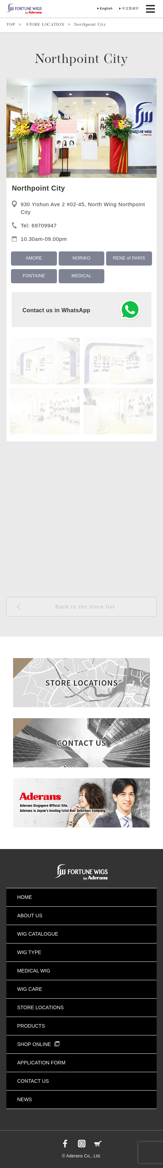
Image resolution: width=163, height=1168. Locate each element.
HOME (24, 897)
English (106, 8)
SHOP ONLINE (38, 1044)
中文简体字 (130, 8)
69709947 (44, 225)
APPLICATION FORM (41, 1062)
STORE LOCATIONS (40, 1007)
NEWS (24, 1099)
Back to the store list (85, 607)
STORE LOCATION (45, 25)
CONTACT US (33, 1081)
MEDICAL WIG (33, 971)
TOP (10, 25)
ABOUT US (29, 915)
